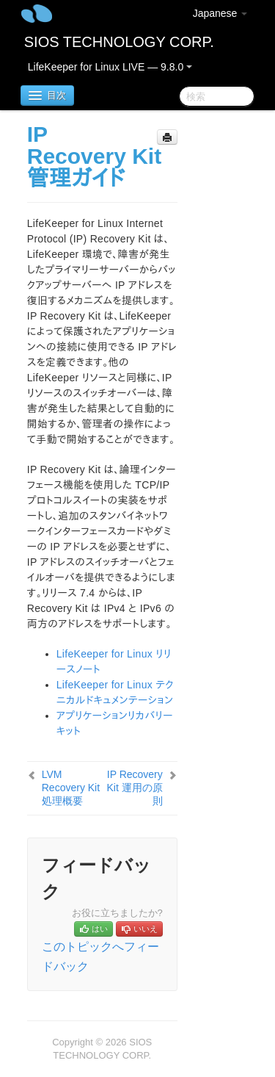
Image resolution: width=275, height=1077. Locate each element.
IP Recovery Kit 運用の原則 (135, 787)
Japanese (220, 13)
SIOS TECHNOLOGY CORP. (119, 42)
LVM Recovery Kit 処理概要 (71, 787)
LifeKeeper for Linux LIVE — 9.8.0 (110, 67)
